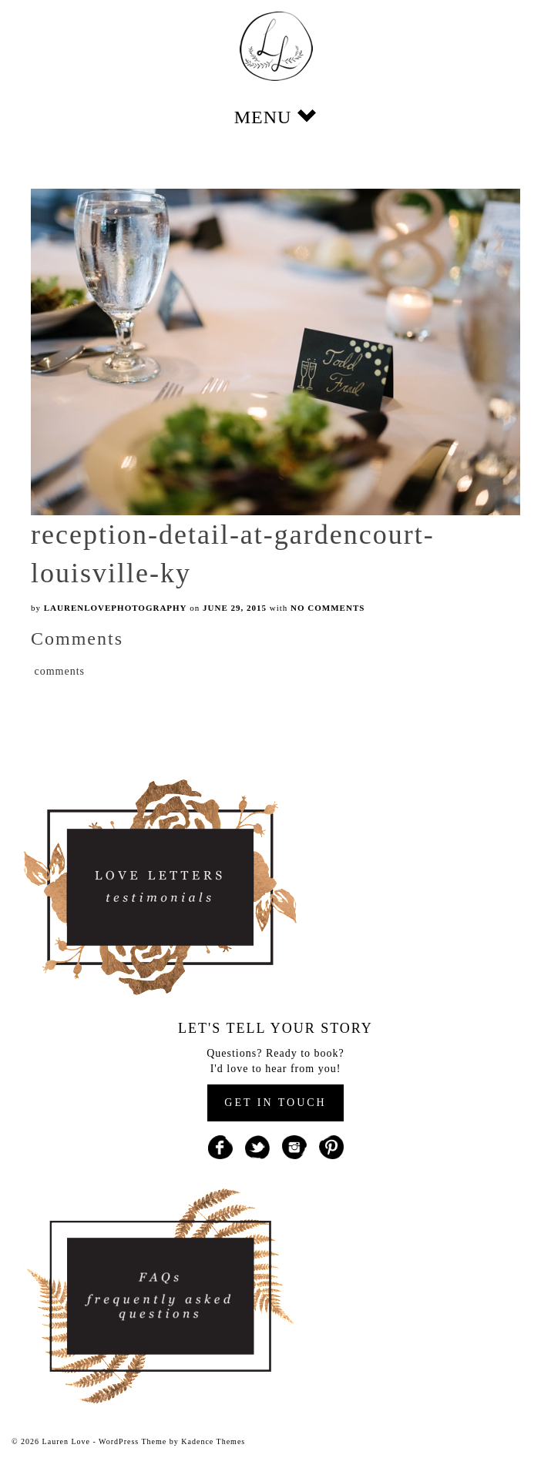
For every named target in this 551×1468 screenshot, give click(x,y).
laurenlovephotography (115, 607)
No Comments (328, 607)
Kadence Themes (213, 1441)
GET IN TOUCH (275, 1102)
